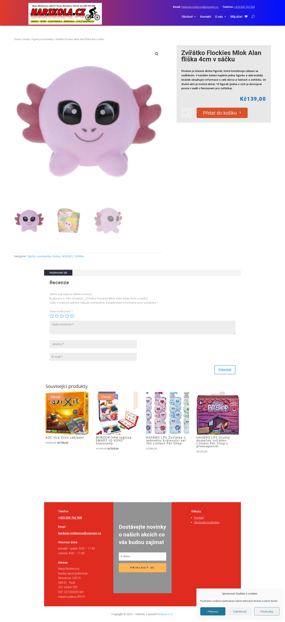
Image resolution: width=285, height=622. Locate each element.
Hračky (26, 39)
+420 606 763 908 (244, 6)
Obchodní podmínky (207, 522)
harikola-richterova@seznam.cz (200, 6)
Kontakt (205, 16)
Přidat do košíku (220, 113)
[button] (156, 54)
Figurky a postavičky (42, 39)
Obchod (187, 16)
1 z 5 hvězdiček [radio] (52, 316)
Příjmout (213, 611)
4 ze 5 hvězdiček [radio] (67, 316)
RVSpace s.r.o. (165, 614)
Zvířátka (79, 256)
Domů (17, 39)
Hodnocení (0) (58, 272)
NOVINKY (67, 256)
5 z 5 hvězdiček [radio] (72, 316)
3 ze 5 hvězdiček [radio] (62, 316)
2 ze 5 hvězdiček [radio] (57, 316)
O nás (219, 16)
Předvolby (266, 611)
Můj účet (236, 16)
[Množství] (186, 113)
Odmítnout (240, 611)
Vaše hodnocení (61, 311)
